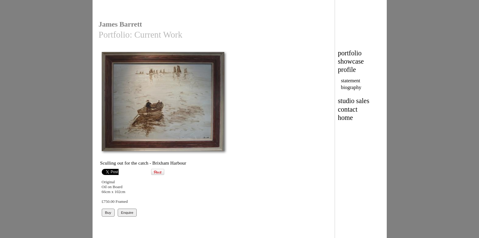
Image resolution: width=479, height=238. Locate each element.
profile (347, 69)
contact (348, 109)
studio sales (354, 101)
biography (351, 87)
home (345, 117)
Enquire (127, 212)
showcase (351, 61)
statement (350, 81)
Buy (108, 212)
